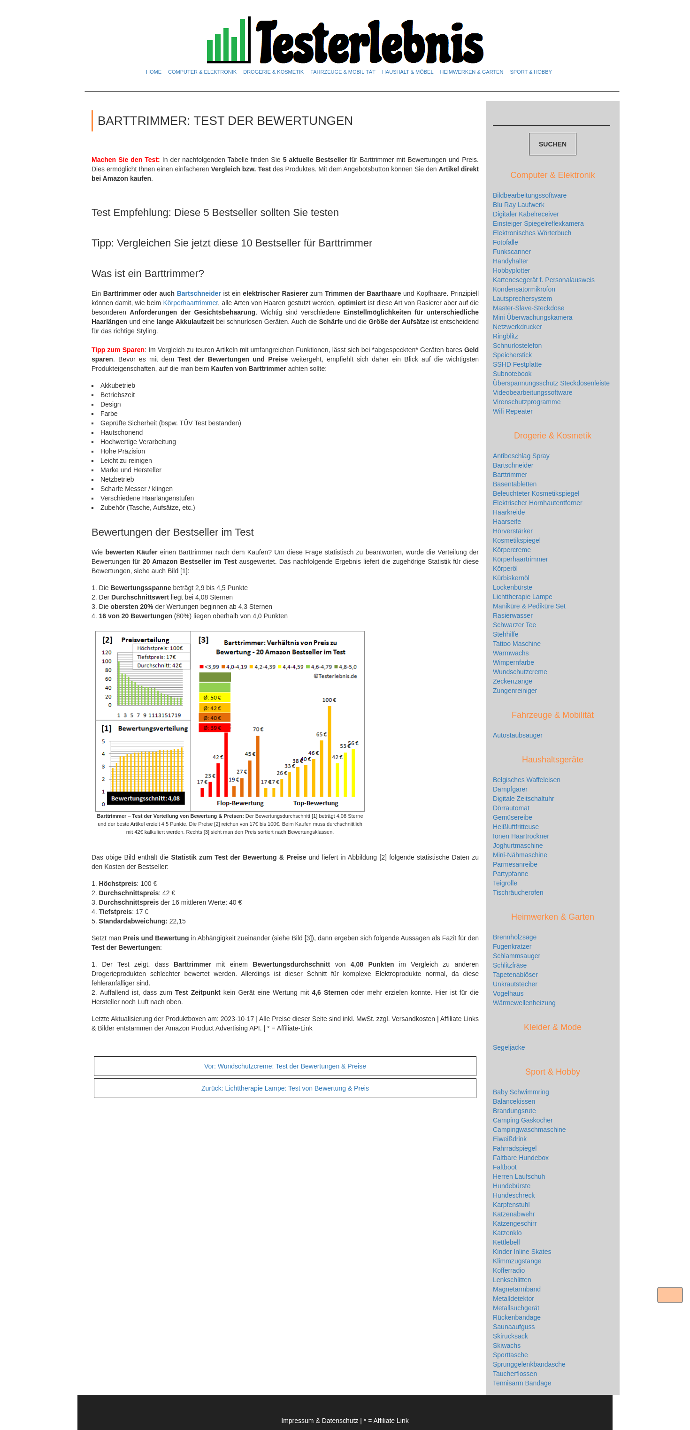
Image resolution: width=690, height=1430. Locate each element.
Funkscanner (512, 251)
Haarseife (507, 521)
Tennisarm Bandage (522, 1383)
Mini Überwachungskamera (533, 317)
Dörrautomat (511, 808)
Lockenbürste (512, 587)
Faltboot (505, 1167)
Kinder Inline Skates (522, 1251)
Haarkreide (509, 512)
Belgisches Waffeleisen (526, 780)
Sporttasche (510, 1355)
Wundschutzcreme (520, 672)
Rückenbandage (517, 1317)
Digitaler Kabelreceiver (526, 214)
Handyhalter (511, 261)
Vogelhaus (508, 993)
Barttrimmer (510, 474)
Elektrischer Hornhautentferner (538, 503)
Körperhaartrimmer (190, 303)
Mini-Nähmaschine (520, 855)
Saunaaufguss (514, 1326)
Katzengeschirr (515, 1223)
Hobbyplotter (511, 270)
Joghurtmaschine (518, 845)
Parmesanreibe (515, 864)
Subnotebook (512, 373)
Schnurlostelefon (517, 345)
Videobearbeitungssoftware (532, 392)
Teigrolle (505, 883)
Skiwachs (507, 1345)
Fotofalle (505, 242)
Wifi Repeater (513, 411)
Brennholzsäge (515, 937)
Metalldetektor (513, 1298)
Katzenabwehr (514, 1214)
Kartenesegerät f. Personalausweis (544, 280)
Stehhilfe (505, 634)
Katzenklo (507, 1233)
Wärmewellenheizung (524, 1003)
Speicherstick (512, 355)
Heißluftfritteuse (516, 826)
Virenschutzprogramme (526, 402)
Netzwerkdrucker (517, 327)
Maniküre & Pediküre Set (529, 606)
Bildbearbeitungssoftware (530, 195)
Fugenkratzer (512, 946)
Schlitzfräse (510, 965)
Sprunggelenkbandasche (529, 1364)
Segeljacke (509, 1047)
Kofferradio (509, 1270)
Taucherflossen (515, 1373)
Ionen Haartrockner (521, 836)
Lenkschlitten (512, 1280)
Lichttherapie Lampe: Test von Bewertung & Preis (285, 1088)
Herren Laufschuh (519, 1176)
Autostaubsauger (518, 735)
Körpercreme (512, 550)
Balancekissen (514, 1101)
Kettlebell (506, 1242)
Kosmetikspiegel (517, 540)
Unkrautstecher (515, 984)
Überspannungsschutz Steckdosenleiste (551, 383)
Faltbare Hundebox (521, 1157)
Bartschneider (199, 293)
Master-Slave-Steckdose (529, 308)
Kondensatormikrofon (524, 289)
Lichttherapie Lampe (522, 596)
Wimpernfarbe (513, 662)
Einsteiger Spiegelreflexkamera (538, 223)
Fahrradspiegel (515, 1148)
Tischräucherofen (518, 892)
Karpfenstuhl (511, 1204)
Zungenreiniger (515, 690)
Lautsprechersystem (522, 298)
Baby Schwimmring (521, 1092)
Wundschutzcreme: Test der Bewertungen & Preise (285, 1066)
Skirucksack (510, 1336)
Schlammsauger (516, 956)
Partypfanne (511, 873)
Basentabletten (515, 484)
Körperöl (505, 568)
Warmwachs (511, 653)
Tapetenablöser (515, 974)
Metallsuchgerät (516, 1308)
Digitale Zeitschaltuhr (523, 798)
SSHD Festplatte (517, 364)
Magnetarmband (517, 1289)
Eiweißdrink (510, 1139)
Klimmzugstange (517, 1261)
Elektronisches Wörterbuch (532, 233)
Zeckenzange (512, 681)
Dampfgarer (510, 789)
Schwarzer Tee (514, 625)
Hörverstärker (513, 531)
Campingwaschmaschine (529, 1129)
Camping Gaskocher (523, 1120)
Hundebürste (511, 1186)
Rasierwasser (513, 615)
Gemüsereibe (512, 817)
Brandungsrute (514, 1111)
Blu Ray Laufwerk (518, 204)
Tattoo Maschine (517, 643)
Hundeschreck (514, 1195)
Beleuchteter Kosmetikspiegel (536, 493)
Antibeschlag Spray (521, 456)
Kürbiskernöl (511, 578)
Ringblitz (505, 336)
